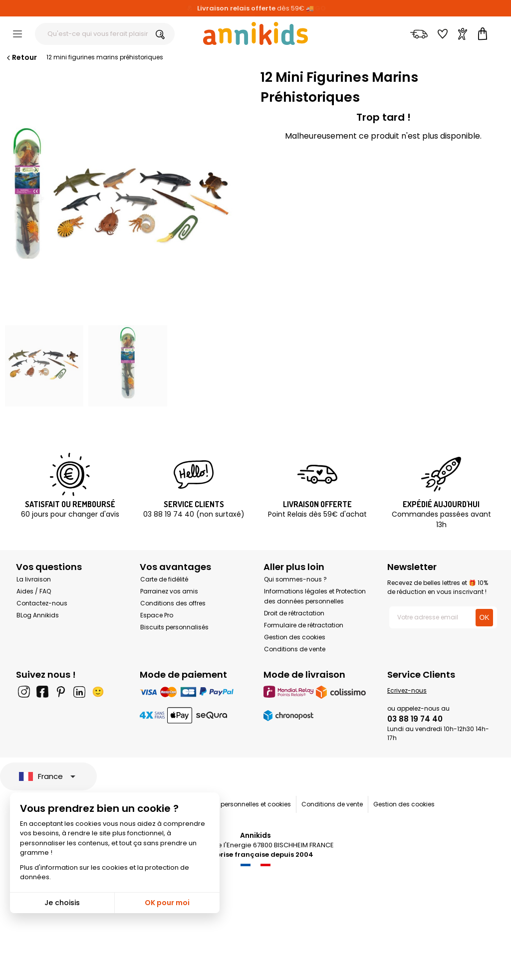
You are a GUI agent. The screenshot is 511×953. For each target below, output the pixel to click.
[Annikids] (255, 33)
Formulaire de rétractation (303, 625)
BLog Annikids (37, 615)
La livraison (33, 579)
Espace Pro (156, 615)
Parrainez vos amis (169, 591)
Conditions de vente (294, 649)
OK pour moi (167, 903)
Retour (21, 57)
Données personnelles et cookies (242, 804)
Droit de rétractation (294, 613)
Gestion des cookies (294, 637)
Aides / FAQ (33, 591)
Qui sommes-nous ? (295, 579)
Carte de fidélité (164, 579)
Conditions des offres (173, 603)
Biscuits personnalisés (174, 627)
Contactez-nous (41, 603)
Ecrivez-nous (407, 690)
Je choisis (62, 903)
